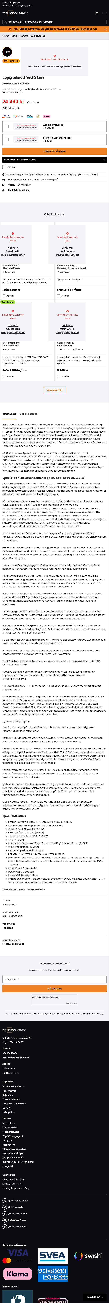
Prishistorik (11, 108)
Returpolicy (8, 1112)
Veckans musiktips (12, 1153)
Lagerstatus (9, 1090)
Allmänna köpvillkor (13, 1086)
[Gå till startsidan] (15, 13)
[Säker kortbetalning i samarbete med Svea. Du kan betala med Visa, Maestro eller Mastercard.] (17, 1256)
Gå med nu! (55, 988)
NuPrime (7, 927)
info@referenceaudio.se (15, 1057)
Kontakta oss (9, 1127)
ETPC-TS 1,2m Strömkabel (57, 137)
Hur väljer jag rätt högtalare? (18, 1161)
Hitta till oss (9, 1123)
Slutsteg (24, 35)
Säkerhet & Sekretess (14, 1103)
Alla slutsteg (38, 35)
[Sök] (54, 22)
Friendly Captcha (71, 1004)
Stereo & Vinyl (9, 35)
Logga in (7, 1140)
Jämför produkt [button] (13, 943)
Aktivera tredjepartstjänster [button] (25, 127)
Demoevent (8, 1144)
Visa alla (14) (54, 390)
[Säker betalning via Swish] (88, 1256)
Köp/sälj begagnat (12, 1136)
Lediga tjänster (10, 1131)
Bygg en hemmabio (12, 1157)
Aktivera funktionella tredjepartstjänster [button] (54, 66)
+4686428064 (10, 1053)
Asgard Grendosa (53, 124)
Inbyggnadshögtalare (14, 1149)
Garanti (6, 1107)
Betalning (7, 1095)
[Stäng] (105, 29)
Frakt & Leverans (11, 1099)
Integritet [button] (7, 1166)
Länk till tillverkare (18, 190)
